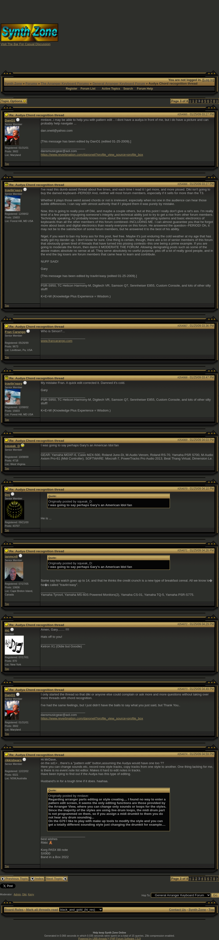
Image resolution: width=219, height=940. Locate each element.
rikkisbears (13, 760)
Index (37, 878)
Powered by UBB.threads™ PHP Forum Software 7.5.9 (109, 938)
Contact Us (177, 909)
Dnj (7, 495)
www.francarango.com (56, 341)
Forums (31, 83)
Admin (17, 894)
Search (128, 88)
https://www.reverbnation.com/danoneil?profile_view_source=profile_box (92, 154)
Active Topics (111, 88)
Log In (208, 80)
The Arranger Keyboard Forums (65, 83)
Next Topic (56, 878)
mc (7, 630)
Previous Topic (14, 878)
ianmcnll (11, 556)
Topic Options (13, 101)
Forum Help (145, 88)
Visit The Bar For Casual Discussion (26, 44)
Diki (24, 894)
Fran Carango (15, 332)
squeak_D (12, 446)
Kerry (31, 894)
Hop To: (146, 895)
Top (7, 163)
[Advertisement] (138, 34)
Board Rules (14, 909)
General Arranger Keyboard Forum (118, 83)
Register (71, 88)
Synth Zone (13, 83)
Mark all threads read (42, 909)
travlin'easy (13, 190)
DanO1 (10, 120)
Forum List (88, 88)
